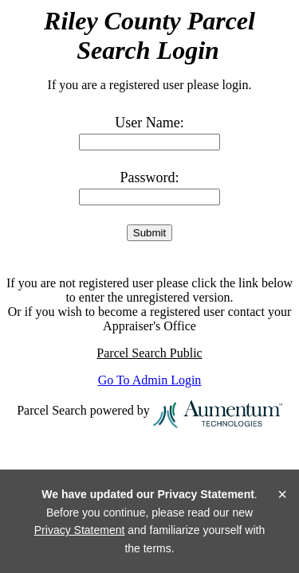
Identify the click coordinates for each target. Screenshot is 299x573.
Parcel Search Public (149, 353)
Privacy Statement (79, 530)
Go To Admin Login (150, 380)
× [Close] (282, 494)
